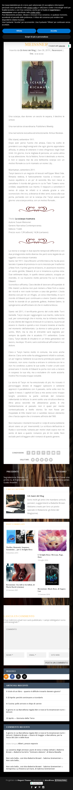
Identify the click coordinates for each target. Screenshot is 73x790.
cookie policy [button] (35, 12)
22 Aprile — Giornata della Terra (20, 718)
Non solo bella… (13, 760)
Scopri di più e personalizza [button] (36, 37)
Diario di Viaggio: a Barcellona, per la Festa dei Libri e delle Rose (34, 736)
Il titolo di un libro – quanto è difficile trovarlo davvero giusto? (33, 691)
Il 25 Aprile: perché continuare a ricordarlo (24, 697)
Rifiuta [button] (19, 31)
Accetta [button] (54, 31)
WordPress (49, 780)
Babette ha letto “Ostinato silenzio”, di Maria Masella (37, 752)
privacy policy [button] (32, 8)
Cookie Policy (37, 783)
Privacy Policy (61, 780)
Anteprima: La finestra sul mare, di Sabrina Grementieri (30, 769)
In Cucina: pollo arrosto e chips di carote (23, 703)
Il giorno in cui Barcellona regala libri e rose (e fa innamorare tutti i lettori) (35, 711)
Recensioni (57, 50)
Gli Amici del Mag (28, 50)
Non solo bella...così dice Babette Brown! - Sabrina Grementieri (33, 758)
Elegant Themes (24, 780)
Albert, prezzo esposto (28, 743)
